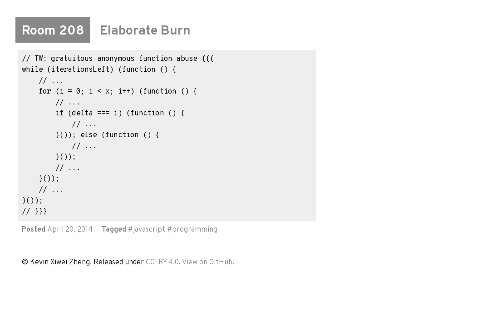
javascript (149, 229)
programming (194, 229)
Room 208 (53, 31)
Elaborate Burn (145, 31)
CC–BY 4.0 (162, 262)
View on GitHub (207, 262)
